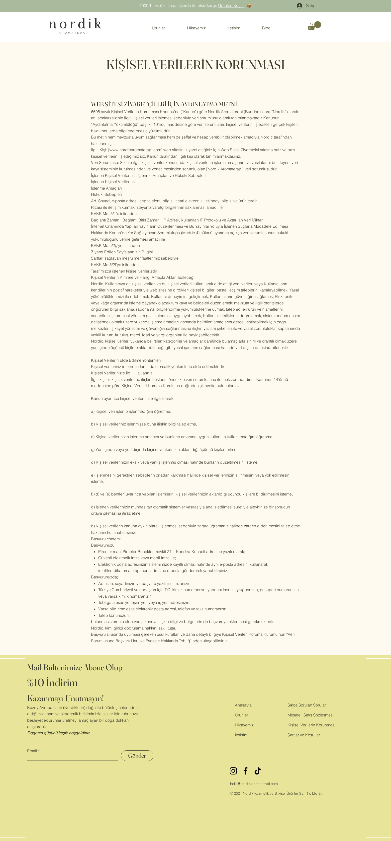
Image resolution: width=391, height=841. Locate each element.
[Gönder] (137, 755)
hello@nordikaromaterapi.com (254, 783)
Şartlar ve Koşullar (304, 734)
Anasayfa (243, 704)
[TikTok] (258, 771)
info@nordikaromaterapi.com (123, 570)
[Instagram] (233, 771)
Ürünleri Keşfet (231, 5)
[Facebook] (245, 771)
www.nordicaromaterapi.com (135, 149)
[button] (314, 25)
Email (32, 751)
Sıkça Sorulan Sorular (307, 704)
